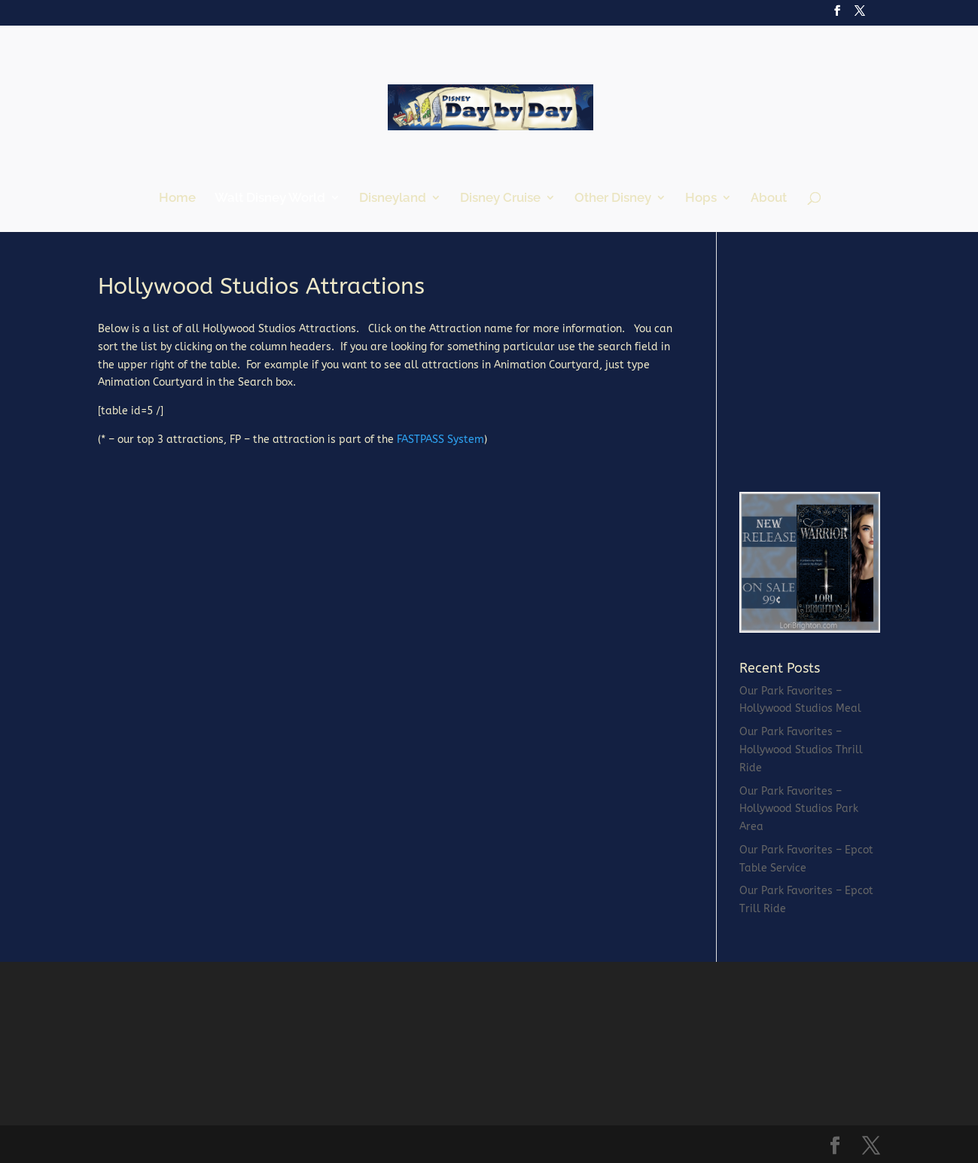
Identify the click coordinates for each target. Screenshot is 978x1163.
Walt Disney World (270, 198)
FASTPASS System (440, 439)
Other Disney (612, 198)
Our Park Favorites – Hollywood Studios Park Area (798, 809)
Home (177, 198)
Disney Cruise (500, 198)
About (769, 198)
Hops (701, 198)
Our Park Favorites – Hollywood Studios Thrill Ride (801, 749)
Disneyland (392, 198)
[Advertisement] (852, 369)
